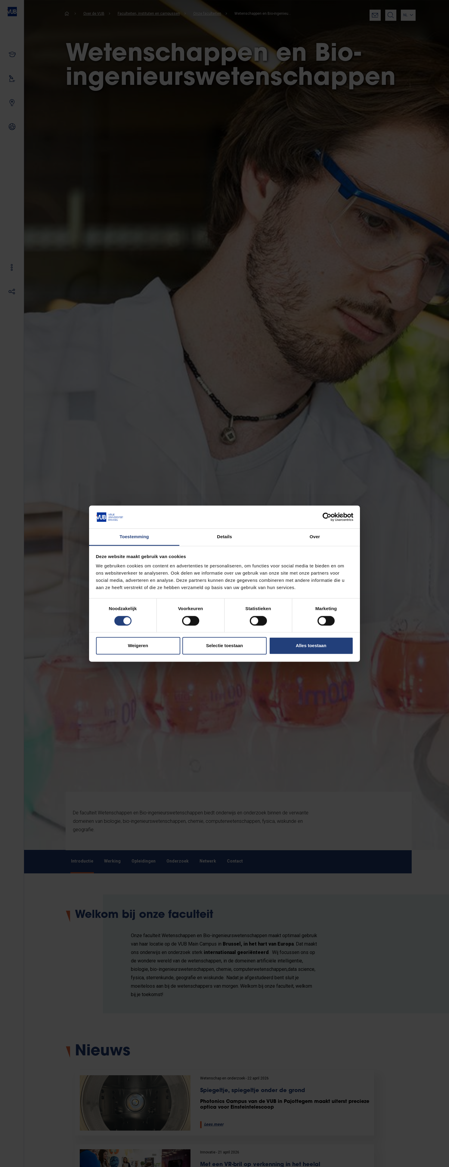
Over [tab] (315, 536)
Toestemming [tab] (134, 536)
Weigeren (138, 645)
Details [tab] (224, 536)
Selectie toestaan (224, 645)
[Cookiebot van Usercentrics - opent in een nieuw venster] (327, 516)
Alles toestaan (311, 645)
